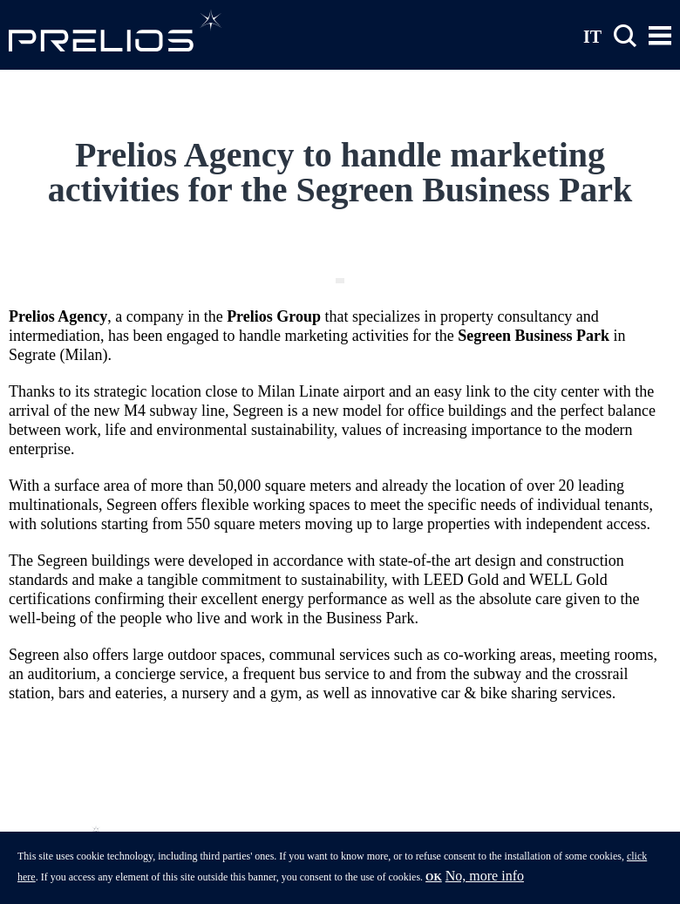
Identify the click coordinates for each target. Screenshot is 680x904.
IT (592, 35)
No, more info (484, 880)
